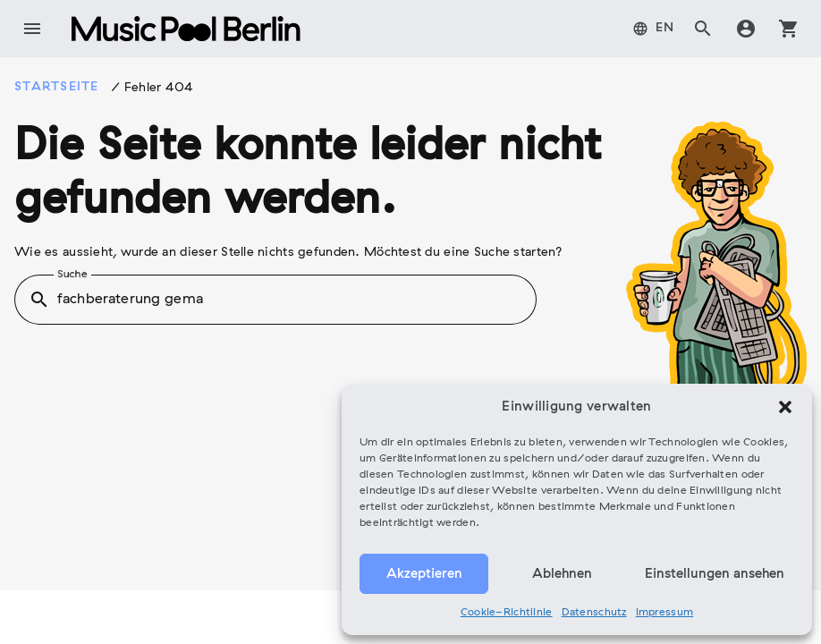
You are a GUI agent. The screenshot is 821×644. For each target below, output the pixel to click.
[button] (785, 407)
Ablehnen (562, 574)
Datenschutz (594, 612)
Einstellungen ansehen (714, 574)
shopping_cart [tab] (789, 28)
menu (32, 28)
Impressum (665, 612)
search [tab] (703, 28)
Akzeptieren (424, 574)
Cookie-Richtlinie (507, 612)
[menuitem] (653, 29)
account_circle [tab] (746, 28)
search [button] (39, 299)
